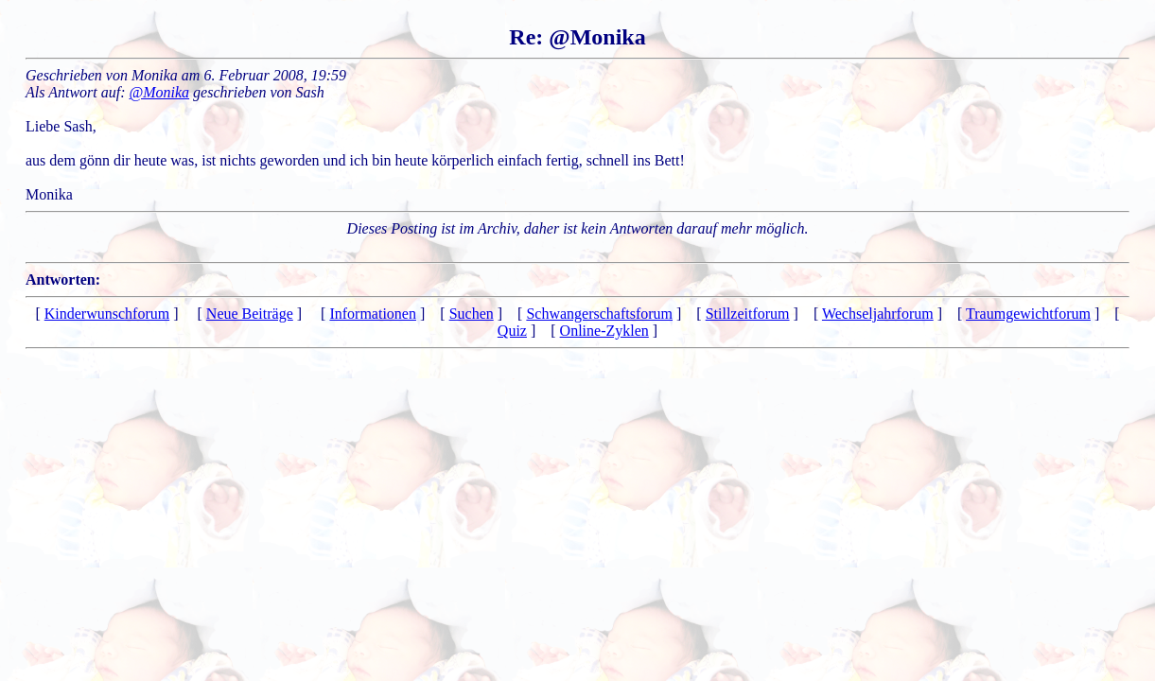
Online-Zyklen (604, 331)
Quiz (512, 331)
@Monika (160, 92)
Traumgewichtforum (1028, 314)
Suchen (471, 314)
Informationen (372, 314)
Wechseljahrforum (878, 314)
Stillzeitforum (748, 314)
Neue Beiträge (249, 314)
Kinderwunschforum (106, 314)
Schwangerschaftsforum (599, 314)
